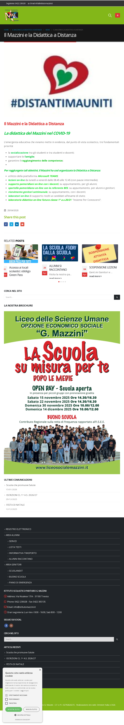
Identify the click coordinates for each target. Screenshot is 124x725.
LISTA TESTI (15, 551)
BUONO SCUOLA (17, 580)
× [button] (40, 670)
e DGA (112, 709)
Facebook (6, 224)
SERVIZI (13, 545)
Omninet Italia (103, 709)
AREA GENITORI (14, 568)
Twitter (11, 224)
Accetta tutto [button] (14, 709)
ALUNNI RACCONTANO (20, 563)
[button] (110, 15)
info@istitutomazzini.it (24, 611)
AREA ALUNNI (13, 539)
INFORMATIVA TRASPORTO (23, 557)
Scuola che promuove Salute (21, 489)
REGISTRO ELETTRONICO (18, 533)
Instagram (11, 630)
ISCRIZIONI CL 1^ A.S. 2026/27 (21, 499)
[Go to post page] (22, 253)
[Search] (117, 301)
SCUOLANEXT (16, 575)
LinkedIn (17, 224)
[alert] (22, 695)
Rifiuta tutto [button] (31, 709)
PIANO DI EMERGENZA (20, 586)
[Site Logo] (11, 15)
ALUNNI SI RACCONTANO (60, 267)
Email (22, 224)
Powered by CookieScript (22, 720)
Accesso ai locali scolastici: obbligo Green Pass (21, 271)
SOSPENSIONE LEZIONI (105, 267)
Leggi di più (24, 691)
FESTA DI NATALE (15, 509)
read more (17, 279)
